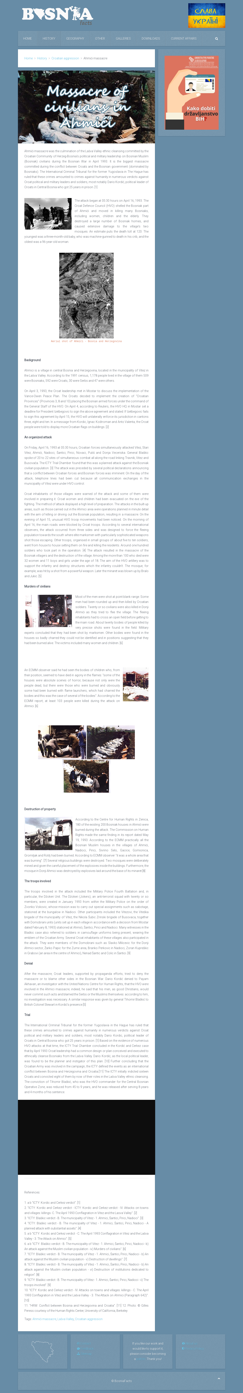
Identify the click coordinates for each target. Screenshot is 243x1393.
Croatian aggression (65, 58)
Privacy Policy (193, 1348)
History (49, 38)
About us (189, 1343)
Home (27, 38)
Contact (84, 1343)
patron (140, 1358)
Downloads (151, 38)
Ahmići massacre (44, 1319)
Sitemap (84, 1353)
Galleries (123, 38)
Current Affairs (184, 38)
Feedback (85, 1348)
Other (100, 38)
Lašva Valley (65, 1319)
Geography (75, 38)
